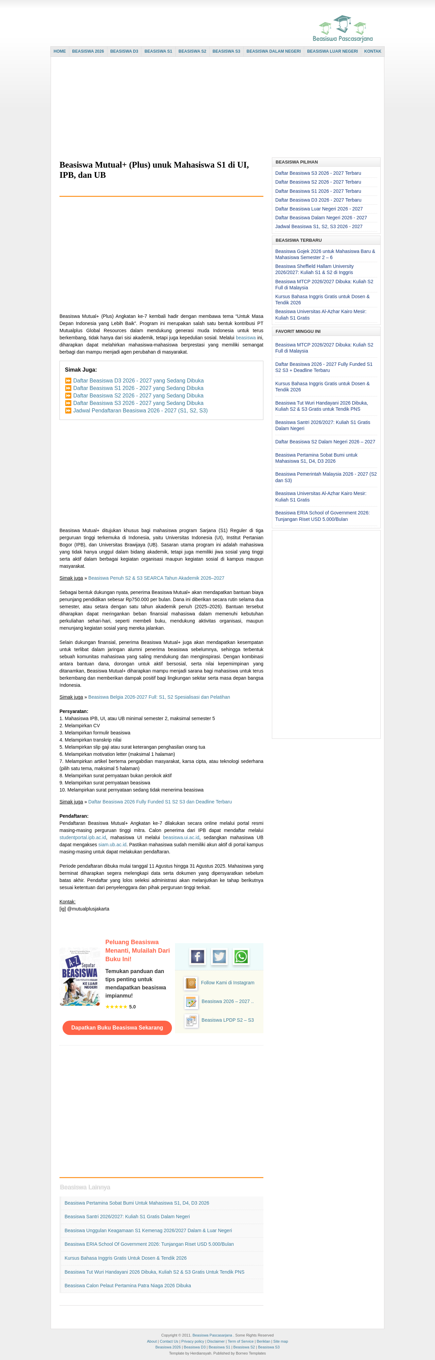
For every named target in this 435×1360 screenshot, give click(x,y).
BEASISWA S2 (192, 51)
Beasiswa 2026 (168, 1347)
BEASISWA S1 (158, 51)
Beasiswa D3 (195, 1347)
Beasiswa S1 (219, 1347)
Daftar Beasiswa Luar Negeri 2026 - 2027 (319, 208)
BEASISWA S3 (226, 51)
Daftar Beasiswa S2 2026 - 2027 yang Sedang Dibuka (138, 395)
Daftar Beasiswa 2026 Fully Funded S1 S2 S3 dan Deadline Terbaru (160, 801)
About (152, 1341)
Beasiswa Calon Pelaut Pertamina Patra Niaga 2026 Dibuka (128, 1285)
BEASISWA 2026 (88, 51)
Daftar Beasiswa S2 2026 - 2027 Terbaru (318, 182)
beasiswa (246, 337)
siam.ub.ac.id (112, 844)
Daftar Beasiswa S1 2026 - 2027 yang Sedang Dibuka (138, 388)
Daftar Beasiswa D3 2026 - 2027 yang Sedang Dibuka (138, 381)
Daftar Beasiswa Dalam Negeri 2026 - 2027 (321, 217)
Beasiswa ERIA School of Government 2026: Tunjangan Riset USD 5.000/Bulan (149, 1244)
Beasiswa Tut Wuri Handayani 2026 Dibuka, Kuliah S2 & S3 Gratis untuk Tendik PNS (154, 1272)
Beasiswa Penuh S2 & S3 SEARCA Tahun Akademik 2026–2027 (156, 578)
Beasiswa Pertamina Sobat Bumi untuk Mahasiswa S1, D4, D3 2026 (137, 1203)
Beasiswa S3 (269, 1347)
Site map (280, 1341)
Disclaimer (216, 1341)
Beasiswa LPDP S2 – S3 (228, 1020)
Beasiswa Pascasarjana (212, 1335)
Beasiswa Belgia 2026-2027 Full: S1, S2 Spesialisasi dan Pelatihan (159, 697)
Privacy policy (192, 1341)
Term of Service (241, 1341)
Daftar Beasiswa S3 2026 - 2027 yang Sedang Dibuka (138, 403)
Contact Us (169, 1341)
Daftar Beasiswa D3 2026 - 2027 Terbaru (318, 200)
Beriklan (263, 1341)
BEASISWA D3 (124, 51)
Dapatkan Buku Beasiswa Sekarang (117, 1028)
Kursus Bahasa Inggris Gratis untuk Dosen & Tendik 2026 (126, 1258)
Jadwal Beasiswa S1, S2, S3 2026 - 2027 (319, 226)
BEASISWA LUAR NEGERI (332, 51)
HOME (60, 51)
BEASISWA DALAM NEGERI (274, 51)
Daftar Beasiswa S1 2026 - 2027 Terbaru (318, 191)
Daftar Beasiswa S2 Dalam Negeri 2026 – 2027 (325, 441)
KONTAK (372, 51)
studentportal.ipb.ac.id (82, 837)
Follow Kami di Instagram (227, 982)
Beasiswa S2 (244, 1347)
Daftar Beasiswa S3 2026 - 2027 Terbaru (318, 173)
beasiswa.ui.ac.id (181, 837)
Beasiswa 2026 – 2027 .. (228, 1001)
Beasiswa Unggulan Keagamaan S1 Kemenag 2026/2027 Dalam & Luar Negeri (148, 1230)
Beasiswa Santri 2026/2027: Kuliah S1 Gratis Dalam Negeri (127, 1216)
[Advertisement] (216, 107)
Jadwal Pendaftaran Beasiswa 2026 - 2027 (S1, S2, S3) (140, 410)
